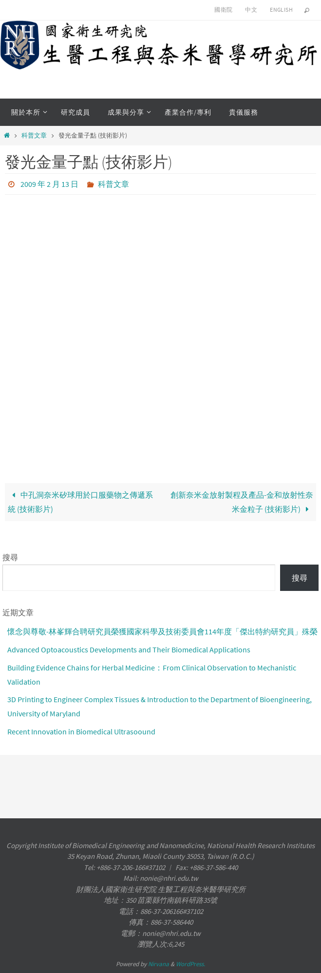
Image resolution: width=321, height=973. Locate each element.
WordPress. (190, 964)
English (281, 9)
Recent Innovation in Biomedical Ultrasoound (81, 731)
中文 (251, 9)
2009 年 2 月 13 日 (49, 184)
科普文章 (34, 135)
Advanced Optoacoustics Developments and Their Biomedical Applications (128, 649)
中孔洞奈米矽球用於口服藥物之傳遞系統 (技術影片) (80, 502)
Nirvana (158, 964)
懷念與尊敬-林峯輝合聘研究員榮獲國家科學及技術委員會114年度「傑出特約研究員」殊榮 (162, 631)
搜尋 (10, 557)
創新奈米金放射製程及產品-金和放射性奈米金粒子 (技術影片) (241, 502)
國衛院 (223, 9)
